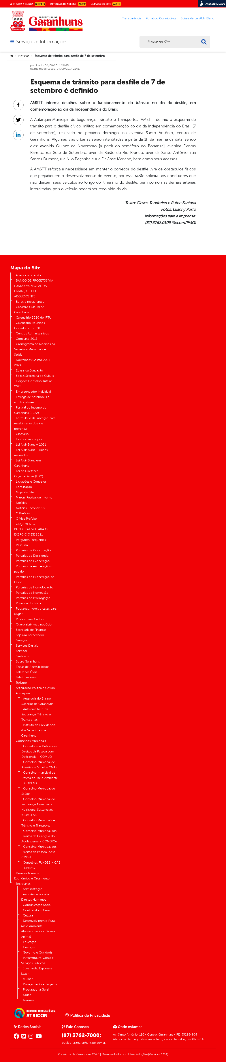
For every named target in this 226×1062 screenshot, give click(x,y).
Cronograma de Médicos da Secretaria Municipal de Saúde (34, 349)
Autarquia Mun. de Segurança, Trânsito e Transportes (36, 714)
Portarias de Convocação (33, 550)
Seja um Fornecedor (30, 635)
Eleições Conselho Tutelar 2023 (33, 383)
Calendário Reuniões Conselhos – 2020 (29, 325)
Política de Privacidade (87, 1015)
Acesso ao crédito (28, 275)
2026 (95, 1054)
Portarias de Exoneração (33, 561)
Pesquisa (22, 545)
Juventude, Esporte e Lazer (36, 971)
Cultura (28, 915)
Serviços (21, 640)
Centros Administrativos (32, 333)
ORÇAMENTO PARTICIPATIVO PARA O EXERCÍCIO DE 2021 (30, 529)
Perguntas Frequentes (31, 539)
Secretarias (23, 883)
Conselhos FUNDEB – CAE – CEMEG (40, 865)
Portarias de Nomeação (32, 592)
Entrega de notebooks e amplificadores (31, 399)
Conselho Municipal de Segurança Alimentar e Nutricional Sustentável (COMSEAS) (38, 807)
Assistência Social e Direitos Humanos (35, 897)
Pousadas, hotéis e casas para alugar (35, 611)
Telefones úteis (26, 677)
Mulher (28, 979)
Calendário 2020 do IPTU (33, 317)
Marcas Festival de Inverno (34, 497)
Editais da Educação (29, 370)
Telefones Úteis (26, 672)
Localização (24, 487)
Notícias (23, 56)
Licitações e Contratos (31, 481)
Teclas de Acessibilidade (32, 666)
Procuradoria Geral (36, 989)
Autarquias (23, 693)
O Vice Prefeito (26, 518)
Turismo (21, 682)
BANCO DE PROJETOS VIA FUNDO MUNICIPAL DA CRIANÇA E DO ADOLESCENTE (33, 288)
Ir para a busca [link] (27, 4)
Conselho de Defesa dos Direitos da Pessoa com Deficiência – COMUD (39, 751)
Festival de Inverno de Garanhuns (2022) (30, 410)
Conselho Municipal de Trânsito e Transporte (38, 823)
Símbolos (22, 656)
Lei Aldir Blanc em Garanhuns (27, 463)
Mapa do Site (25, 492)
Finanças (29, 947)
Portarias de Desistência (32, 555)
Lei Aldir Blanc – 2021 (31, 444)
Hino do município (29, 439)
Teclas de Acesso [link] (68, 4)
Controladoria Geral (36, 910)
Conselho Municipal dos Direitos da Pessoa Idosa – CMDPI (39, 852)
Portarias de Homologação (34, 587)
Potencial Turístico (28, 603)
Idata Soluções (138, 1054)
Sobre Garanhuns (28, 661)
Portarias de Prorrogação (33, 598)
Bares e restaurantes (30, 301)
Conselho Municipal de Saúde (38, 791)
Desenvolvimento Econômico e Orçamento (32, 876)
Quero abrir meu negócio (34, 624)
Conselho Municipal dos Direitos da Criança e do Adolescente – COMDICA (39, 836)
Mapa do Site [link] (106, 4)
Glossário (22, 434)
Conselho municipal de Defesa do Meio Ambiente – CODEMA (39, 778)
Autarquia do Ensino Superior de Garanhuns (37, 701)
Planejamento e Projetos (40, 984)
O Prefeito (23, 513)
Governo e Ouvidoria (37, 952)
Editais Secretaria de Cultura (35, 375)
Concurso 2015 (26, 338)
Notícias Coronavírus (30, 508)
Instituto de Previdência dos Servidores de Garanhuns (38, 730)
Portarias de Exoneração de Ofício (34, 579)
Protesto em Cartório (30, 619)
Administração (33, 889)
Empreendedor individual (33, 391)
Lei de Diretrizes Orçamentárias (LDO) (28, 473)
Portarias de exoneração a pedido (33, 569)
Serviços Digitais (27, 645)
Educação (29, 942)
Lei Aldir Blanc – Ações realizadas (31, 452)
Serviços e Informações (41, 41)
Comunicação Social (37, 905)
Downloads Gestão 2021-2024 (32, 362)
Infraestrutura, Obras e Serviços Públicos (37, 960)
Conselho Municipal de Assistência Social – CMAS (39, 764)
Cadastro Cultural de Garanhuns (29, 309)
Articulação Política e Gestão (35, 688)
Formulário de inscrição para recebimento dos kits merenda (34, 423)
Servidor (21, 651)
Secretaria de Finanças (31, 629)
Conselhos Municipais (31, 741)
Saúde (27, 995)
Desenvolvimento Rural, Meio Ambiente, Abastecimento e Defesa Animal (38, 928)
